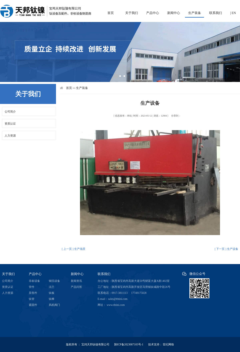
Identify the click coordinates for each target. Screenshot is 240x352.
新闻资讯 (76, 280)
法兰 (51, 286)
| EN (233, 13)
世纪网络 (168, 344)
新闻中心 (173, 13)
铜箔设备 (54, 280)
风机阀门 (54, 304)
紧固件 (33, 304)
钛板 (51, 292)
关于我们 (131, 13)
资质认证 (10, 123)
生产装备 (194, 13)
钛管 (31, 298)
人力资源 (10, 135)
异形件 (33, 292)
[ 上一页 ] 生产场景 (73, 248)
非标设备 (34, 280)
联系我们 (215, 13)
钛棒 (51, 298)
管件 (31, 286)
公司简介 (10, 111)
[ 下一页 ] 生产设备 (226, 248)
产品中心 (152, 13)
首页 (110, 13)
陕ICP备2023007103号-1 (130, 344)
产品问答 (76, 286)
